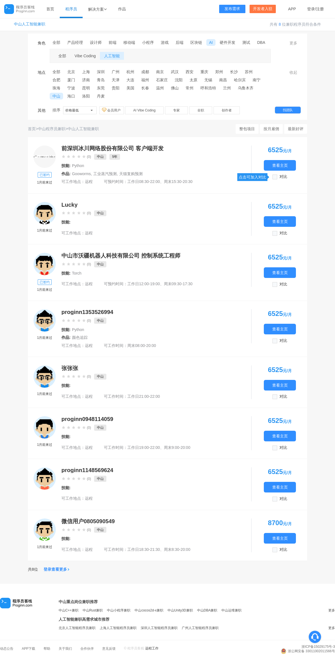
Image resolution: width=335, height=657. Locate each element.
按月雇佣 (271, 129)
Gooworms (81, 174)
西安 (189, 72)
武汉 (175, 72)
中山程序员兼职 (51, 129)
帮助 (47, 648)
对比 (283, 177)
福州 (145, 80)
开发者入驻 (262, 9)
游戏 (165, 42)
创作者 (227, 110)
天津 (115, 80)
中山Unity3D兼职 (180, 610)
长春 (145, 88)
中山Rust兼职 (93, 610)
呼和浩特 (208, 88)
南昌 (223, 80)
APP (292, 9)
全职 (200, 110)
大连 (130, 80)
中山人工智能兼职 (29, 24)
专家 (176, 110)
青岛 (101, 80)
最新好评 (295, 129)
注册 (320, 9)
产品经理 (75, 42)
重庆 (204, 72)
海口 (71, 96)
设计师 (96, 42)
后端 (179, 42)
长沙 (234, 72)
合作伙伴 (87, 648)
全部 (56, 42)
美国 (130, 88)
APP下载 (28, 648)
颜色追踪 (80, 337)
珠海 (56, 88)
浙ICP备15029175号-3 (318, 646)
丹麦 (101, 96)
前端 (112, 42)
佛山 (175, 88)
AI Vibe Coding (144, 110)
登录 (311, 9)
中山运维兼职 (231, 610)
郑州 (219, 72)
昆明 (86, 88)
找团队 (288, 110)
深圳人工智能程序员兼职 (159, 628)
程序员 (71, 9)
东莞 (101, 88)
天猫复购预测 (131, 174)
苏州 (249, 72)
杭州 (130, 72)
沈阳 (179, 80)
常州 (189, 88)
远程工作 (152, 648)
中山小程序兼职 (118, 610)
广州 (115, 72)
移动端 (129, 42)
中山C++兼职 (68, 610)
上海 (86, 72)
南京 (160, 72)
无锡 (208, 80)
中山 (56, 96)
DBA (261, 42)
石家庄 (162, 80)
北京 (71, 72)
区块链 (196, 42)
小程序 (148, 42)
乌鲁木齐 (245, 88)
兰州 (227, 88)
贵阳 (115, 88)
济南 (86, 80)
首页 (50, 9)
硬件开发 (227, 42)
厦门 (71, 80)
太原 (193, 80)
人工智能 (112, 56)
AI (211, 42)
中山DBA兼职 (207, 610)
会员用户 (111, 110)
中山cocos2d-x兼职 (149, 610)
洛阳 (86, 96)
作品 (122, 9)
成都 (145, 72)
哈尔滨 (240, 80)
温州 (160, 88)
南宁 (256, 80)
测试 (246, 42)
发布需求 (232, 9)
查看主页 (280, 165)
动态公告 (6, 648)
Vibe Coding (85, 56)
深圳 (101, 72)
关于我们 (65, 648)
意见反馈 (109, 648)
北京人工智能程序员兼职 (77, 628)
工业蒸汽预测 (105, 174)
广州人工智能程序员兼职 (200, 628)
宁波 (71, 88)
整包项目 (247, 129)
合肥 (56, 80)
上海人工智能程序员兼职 (118, 628)
